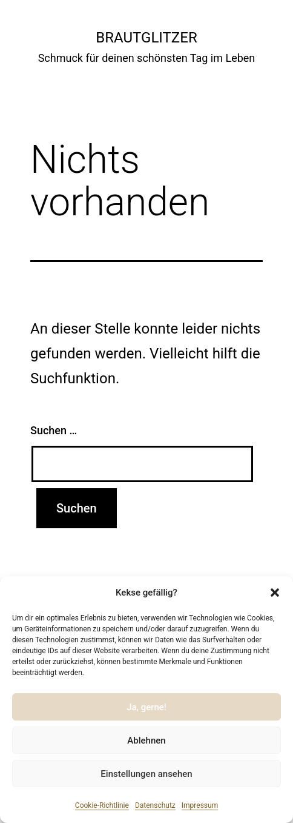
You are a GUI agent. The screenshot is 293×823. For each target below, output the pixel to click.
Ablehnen (146, 740)
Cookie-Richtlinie (102, 805)
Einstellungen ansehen (146, 773)
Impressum (200, 805)
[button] (275, 592)
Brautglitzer (146, 37)
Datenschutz (155, 805)
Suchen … (53, 430)
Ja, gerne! (146, 707)
